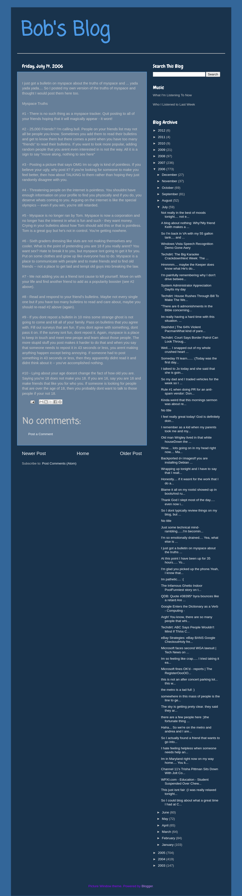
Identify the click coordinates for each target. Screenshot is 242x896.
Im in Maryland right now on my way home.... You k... (187, 761)
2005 (162, 853)
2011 (162, 137)
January (168, 845)
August (167, 200)
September (170, 194)
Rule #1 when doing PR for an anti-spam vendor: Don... (186, 391)
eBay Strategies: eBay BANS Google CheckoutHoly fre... (188, 640)
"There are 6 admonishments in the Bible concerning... (186, 308)
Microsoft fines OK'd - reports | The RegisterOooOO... (186, 671)
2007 (162, 163)
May (165, 819)
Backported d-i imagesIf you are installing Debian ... (184, 460)
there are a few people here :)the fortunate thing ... (185, 719)
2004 (162, 859)
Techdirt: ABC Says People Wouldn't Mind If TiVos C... (187, 629)
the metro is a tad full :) (178, 690)
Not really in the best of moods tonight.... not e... (183, 214)
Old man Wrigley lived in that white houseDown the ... (186, 439)
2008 (162, 156)
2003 (162, 865)
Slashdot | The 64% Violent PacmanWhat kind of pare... (183, 329)
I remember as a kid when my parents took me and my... (188, 429)
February (169, 838)
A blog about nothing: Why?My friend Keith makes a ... (188, 225)
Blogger (147, 886)
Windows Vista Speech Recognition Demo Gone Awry (187, 246)
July (165, 207)
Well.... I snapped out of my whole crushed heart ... (185, 350)
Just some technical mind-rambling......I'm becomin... (182, 529)
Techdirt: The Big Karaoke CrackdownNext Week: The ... (184, 256)
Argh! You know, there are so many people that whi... (186, 619)
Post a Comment (40, 434)
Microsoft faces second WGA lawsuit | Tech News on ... (188, 650)
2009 (162, 150)
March (167, 832)
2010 (162, 143)
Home (83, 453)
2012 (162, 130)
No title (166, 410)
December (170, 175)
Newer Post (34, 453)
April (166, 825)
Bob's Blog (65, 30)
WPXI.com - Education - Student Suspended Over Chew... (184, 781)
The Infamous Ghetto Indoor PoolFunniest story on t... (181, 587)
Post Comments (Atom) (59, 463)
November (170, 181)
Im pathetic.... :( (172, 579)
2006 (162, 169)
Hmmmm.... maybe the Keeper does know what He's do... (187, 266)
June (166, 812)
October (168, 188)
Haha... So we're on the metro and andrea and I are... (186, 729)
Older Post (131, 453)
